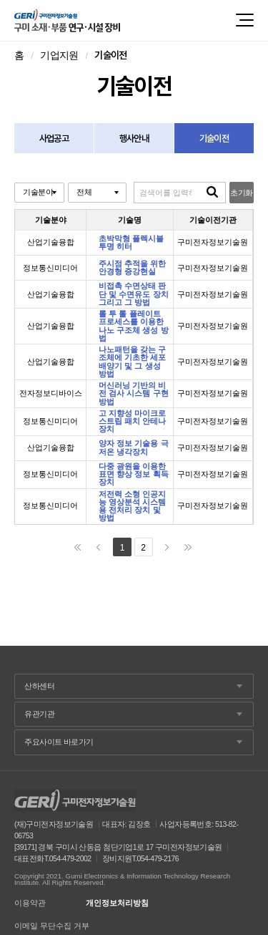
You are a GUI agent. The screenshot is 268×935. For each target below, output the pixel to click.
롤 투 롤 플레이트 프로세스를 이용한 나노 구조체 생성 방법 (133, 326)
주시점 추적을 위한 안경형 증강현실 (132, 268)
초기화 (241, 192)
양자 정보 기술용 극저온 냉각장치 (133, 447)
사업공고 (54, 138)
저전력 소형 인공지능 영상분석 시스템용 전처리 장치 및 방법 (132, 506)
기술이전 (214, 138)
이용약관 (30, 903)
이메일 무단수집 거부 (51, 926)
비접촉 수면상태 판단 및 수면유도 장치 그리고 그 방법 (133, 294)
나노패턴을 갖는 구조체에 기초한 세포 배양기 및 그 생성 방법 (132, 362)
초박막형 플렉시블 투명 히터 (131, 243)
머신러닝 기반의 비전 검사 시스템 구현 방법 (133, 394)
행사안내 (134, 138)
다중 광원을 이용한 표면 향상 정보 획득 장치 (133, 474)
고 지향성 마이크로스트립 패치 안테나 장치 (132, 422)
